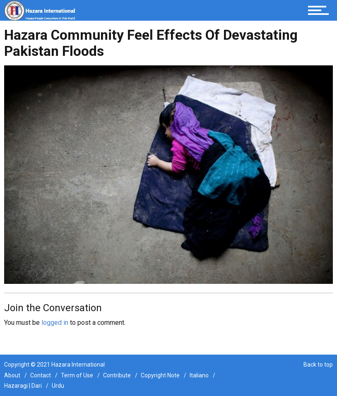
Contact (40, 375)
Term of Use (77, 375)
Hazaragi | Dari (23, 385)
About (12, 375)
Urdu (58, 385)
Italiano (199, 375)
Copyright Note (160, 375)
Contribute (117, 375)
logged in (54, 322)
